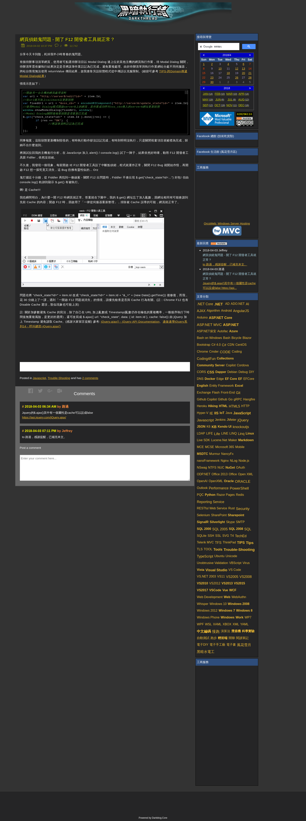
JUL (232, 99)
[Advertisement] (66, 339)
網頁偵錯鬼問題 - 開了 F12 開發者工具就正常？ (67, 39)
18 (228, 73)
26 (236, 77)
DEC (243, 105)
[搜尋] (218, 46)
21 (250, 73)
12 (236, 68)
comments (90, 378)
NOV (231, 105)
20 (243, 73)
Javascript (39, 378)
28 (250, 77)
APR (244, 93)
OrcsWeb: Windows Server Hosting (227, 223)
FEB (220, 93)
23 (211, 77)
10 (220, 68)
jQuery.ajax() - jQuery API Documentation (130, 321)
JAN (208, 93)
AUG (243, 99)
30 (211, 82)
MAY (207, 99)
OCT (219, 105)
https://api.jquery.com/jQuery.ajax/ (44, 417)
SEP (208, 105)
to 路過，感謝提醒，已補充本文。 (225, 264)
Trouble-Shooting (59, 378)
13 (243, 68)
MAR (231, 93)
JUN (219, 99)
